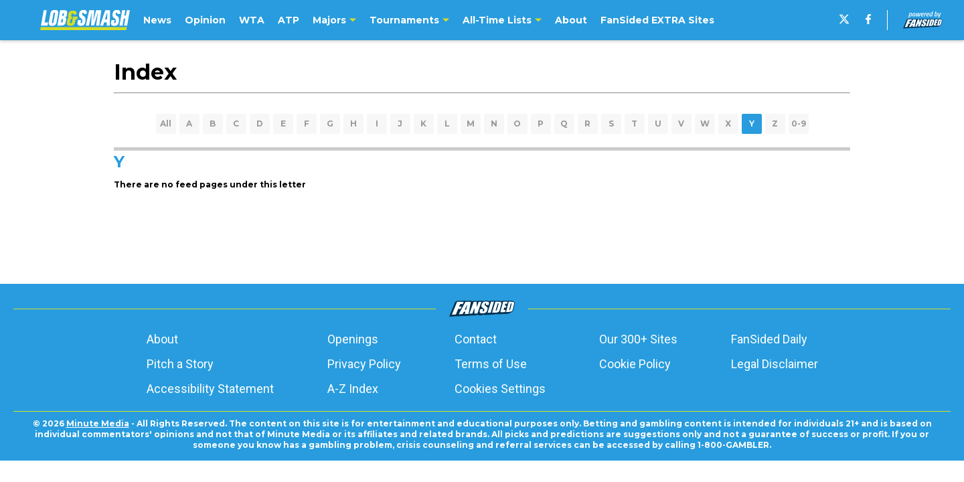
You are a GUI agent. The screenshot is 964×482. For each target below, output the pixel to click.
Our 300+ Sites (638, 339)
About (162, 339)
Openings (352, 339)
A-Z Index (352, 389)
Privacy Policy (364, 364)
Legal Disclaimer (774, 364)
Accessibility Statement (210, 389)
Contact (476, 339)
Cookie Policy (635, 364)
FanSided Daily (769, 339)
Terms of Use (491, 364)
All (165, 123)
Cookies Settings (500, 389)
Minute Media (97, 423)
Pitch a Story (180, 364)
